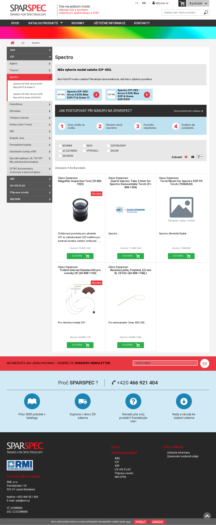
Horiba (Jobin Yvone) (21, 124)
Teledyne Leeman (19, 117)
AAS (12, 50)
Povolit (141, 521)
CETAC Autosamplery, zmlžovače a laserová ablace (25, 170)
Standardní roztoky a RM (23, 151)
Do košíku (77, 256)
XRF (12, 178)
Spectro (14, 77)
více (128, 521)
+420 (135, 383)
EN (144, 3)
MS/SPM (15, 199)
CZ (137, 3)
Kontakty (142, 23)
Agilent (13, 63)
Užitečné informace (109, 23)
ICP (23, 43)
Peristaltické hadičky (20, 144)
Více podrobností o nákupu (187, 111)
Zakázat (157, 521)
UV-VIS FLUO (17, 185)
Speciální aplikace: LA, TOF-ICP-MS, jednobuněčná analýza (26, 160)
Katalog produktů (43, 23)
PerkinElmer (16, 104)
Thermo (14, 70)
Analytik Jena (17, 138)
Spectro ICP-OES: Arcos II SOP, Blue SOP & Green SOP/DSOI (28, 96)
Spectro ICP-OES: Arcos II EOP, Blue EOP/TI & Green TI (27, 85)
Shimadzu (15, 111)
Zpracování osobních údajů (182, 456)
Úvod (115, 447)
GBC (12, 131)
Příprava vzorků (19, 192)
